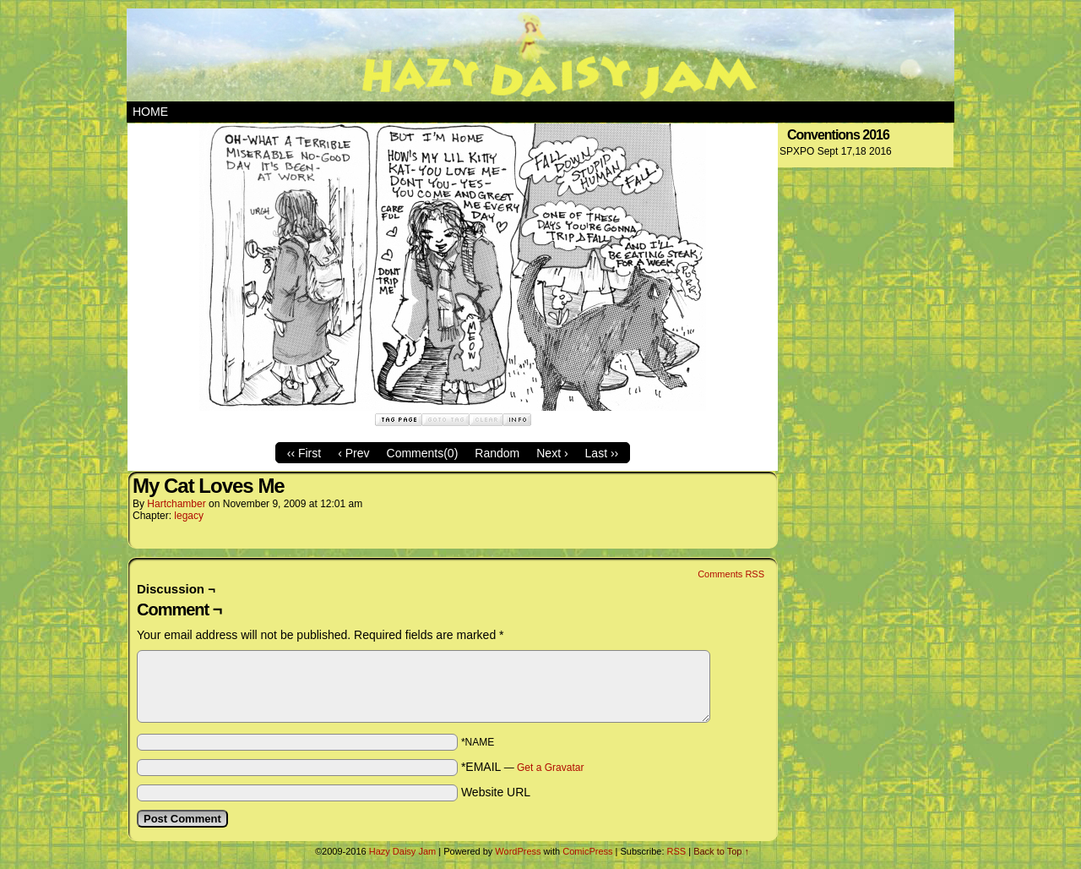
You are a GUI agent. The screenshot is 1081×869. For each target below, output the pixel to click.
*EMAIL (522, 766)
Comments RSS (731, 574)
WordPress (517, 851)
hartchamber (176, 504)
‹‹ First (304, 453)
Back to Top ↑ (721, 851)
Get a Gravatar (550, 767)
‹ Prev (353, 453)
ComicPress (587, 851)
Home (150, 111)
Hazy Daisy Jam (540, 54)
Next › (552, 453)
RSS (677, 851)
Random (497, 453)
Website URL (495, 792)
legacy (189, 516)
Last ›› (602, 453)
